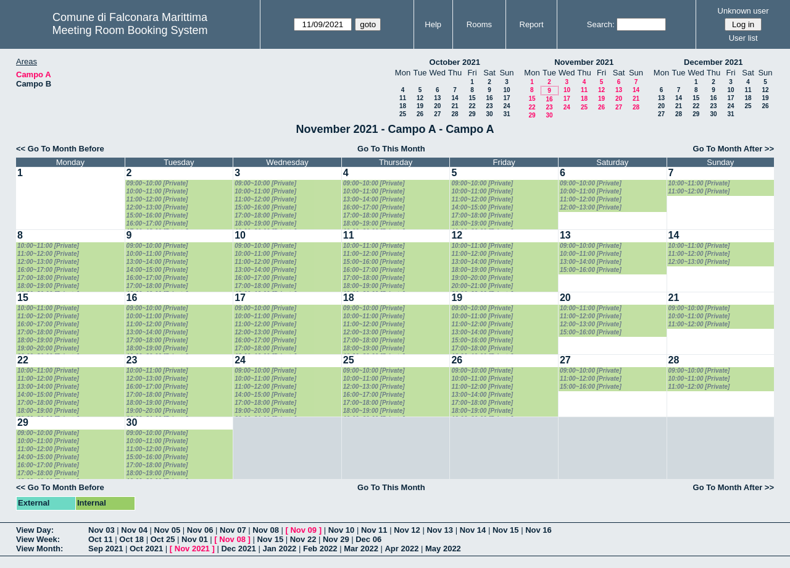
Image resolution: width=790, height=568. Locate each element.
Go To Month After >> (733, 148)
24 (506, 106)
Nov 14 (473, 530)
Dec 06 (368, 539)
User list (743, 38)
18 (402, 106)
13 (437, 98)
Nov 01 (194, 539)
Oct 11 (100, 539)
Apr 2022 (401, 548)
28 (454, 114)
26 (420, 114)
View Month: (39, 548)
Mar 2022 (361, 548)
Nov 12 (407, 530)
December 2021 (713, 62)
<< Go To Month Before (60, 148)
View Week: (38, 539)
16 (489, 98)
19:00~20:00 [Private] (482, 277)
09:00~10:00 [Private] (157, 183)
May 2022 (443, 548)
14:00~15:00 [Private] (482, 207)
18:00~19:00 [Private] (265, 223)
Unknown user (743, 10)
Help (433, 24)
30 (489, 114)
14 (454, 98)
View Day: (35, 530)
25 (402, 114)
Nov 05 (167, 530)
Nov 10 (341, 530)
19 (420, 106)
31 (506, 114)
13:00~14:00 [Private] (374, 199)
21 (454, 106)
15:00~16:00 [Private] (157, 215)
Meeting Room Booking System (129, 30)
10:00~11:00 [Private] (157, 191)
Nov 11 (374, 530)
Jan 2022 (279, 548)
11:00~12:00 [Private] (157, 199)
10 (506, 90)
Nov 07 (233, 530)
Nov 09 (303, 530)
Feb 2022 (320, 548)
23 (489, 106)
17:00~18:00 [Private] (265, 215)
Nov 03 (101, 530)
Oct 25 (163, 539)
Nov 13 (439, 530)
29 (471, 114)
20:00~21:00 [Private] (482, 285)
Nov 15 (506, 530)
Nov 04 (134, 530)
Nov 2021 (192, 548)
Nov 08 (265, 530)
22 (471, 106)
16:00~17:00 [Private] (157, 223)
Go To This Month (391, 148)
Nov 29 (336, 539)
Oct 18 (131, 539)
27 (437, 114)
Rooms (479, 24)
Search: (601, 24)
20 (437, 106)
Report (532, 24)
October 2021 (455, 62)
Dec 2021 (238, 548)
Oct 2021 (146, 548)
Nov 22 (303, 539)
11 (402, 98)
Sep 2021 (105, 548)
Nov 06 (200, 530)
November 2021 (583, 62)
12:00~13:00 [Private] (157, 207)
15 (471, 98)
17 (506, 98)
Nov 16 (538, 530)
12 (420, 98)
